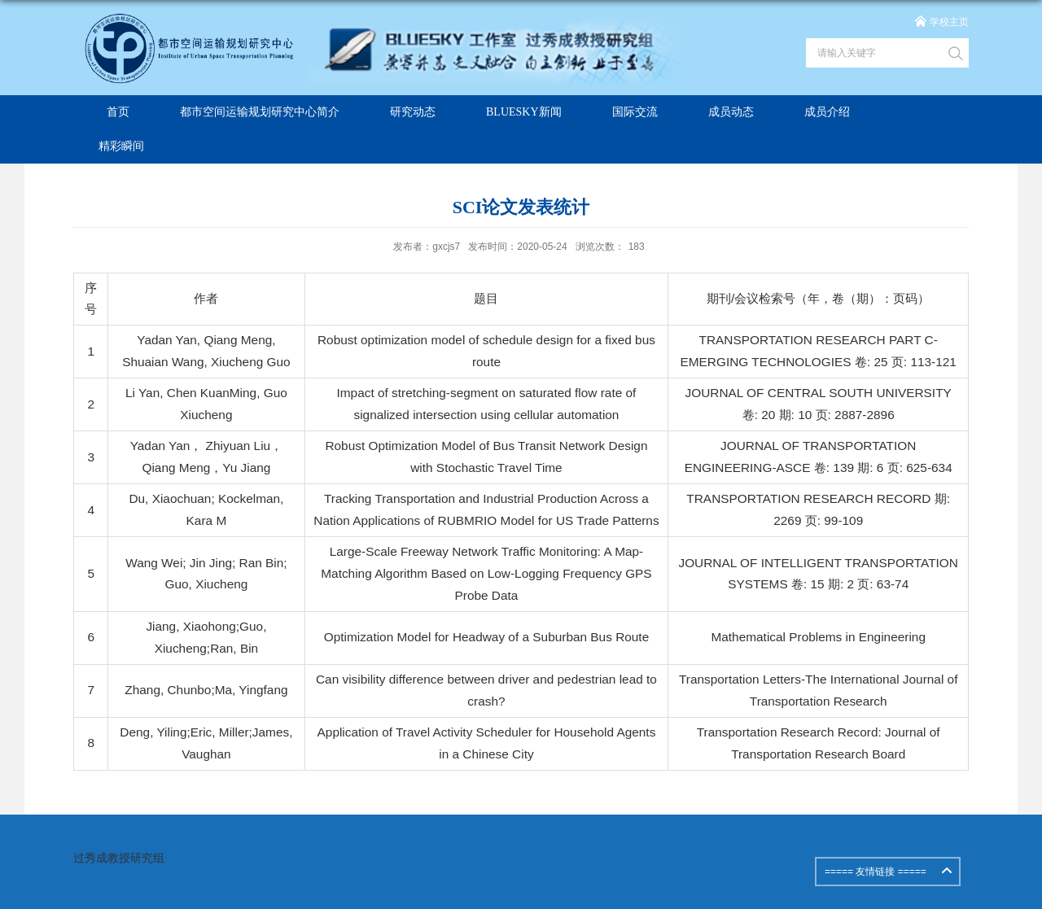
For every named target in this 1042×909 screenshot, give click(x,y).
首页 (118, 112)
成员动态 (731, 112)
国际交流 (635, 112)
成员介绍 (827, 112)
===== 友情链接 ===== (875, 871)
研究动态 (413, 112)
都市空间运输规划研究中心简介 (259, 112)
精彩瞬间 (121, 146)
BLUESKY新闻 (524, 112)
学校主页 (949, 22)
